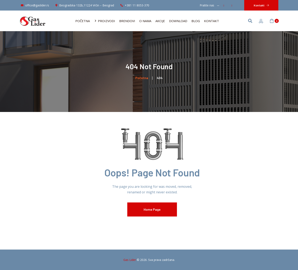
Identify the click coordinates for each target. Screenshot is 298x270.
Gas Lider (129, 260)
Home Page (152, 209)
